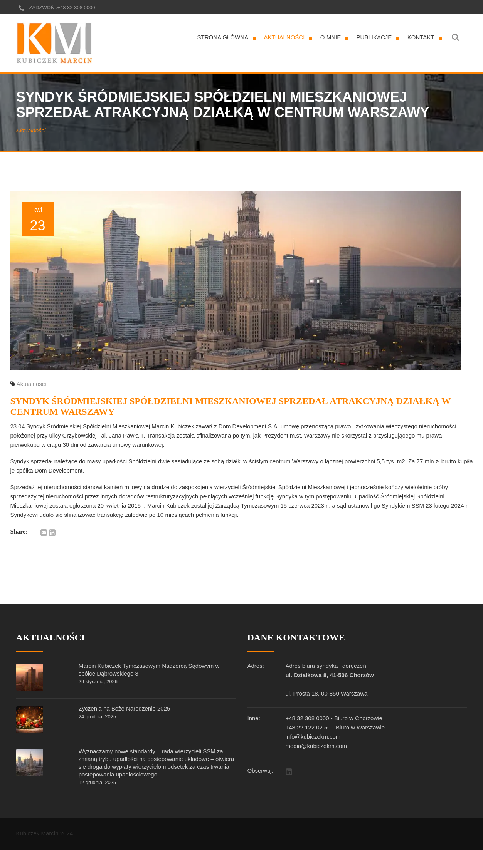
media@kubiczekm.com (316, 746)
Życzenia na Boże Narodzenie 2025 (124, 708)
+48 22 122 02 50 (308, 727)
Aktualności (284, 37)
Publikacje (374, 37)
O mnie (330, 37)
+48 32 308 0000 (76, 7)
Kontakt (420, 37)
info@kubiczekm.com (313, 736)
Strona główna (223, 37)
